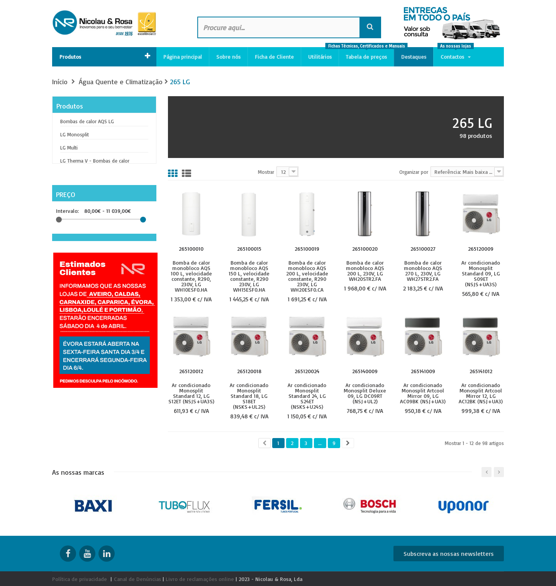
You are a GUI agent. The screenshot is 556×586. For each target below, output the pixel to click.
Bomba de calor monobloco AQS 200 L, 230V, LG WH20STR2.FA (365, 270)
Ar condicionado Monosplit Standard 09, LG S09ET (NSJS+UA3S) (480, 273)
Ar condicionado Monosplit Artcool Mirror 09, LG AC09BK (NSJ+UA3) (423, 393)
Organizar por (413, 172)
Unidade (81, 256)
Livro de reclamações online (200, 579)
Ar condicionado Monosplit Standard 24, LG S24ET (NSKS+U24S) (307, 395)
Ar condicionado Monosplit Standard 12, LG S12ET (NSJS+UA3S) (191, 393)
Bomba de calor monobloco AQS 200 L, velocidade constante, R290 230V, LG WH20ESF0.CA (307, 275)
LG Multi (69, 147)
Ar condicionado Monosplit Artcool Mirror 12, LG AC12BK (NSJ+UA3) (481, 393)
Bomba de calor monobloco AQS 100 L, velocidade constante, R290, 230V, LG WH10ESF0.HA (191, 275)
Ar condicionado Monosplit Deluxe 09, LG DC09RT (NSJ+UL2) (365, 393)
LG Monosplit (74, 134)
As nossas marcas (78, 472)
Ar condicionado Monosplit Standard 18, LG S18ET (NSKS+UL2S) (249, 395)
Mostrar (266, 172)
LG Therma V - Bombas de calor (94, 161)
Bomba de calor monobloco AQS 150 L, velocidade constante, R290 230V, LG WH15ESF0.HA (249, 275)
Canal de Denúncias (137, 579)
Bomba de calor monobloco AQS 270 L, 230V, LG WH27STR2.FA (423, 270)
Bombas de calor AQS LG (87, 121)
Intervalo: (67, 206)
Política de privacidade (79, 579)
